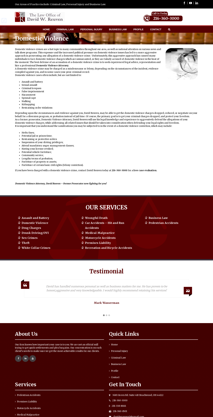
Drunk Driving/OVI (35, 233)
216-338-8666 (117, 406)
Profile (114, 370)
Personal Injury (119, 351)
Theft (25, 242)
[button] (104, 315)
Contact (115, 377)
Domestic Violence (35, 223)
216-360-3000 (166, 18)
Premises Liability (98, 242)
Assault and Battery (35, 218)
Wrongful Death (96, 218)
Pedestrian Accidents (163, 223)
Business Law (158, 218)
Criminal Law (118, 357)
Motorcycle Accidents (100, 237)
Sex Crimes (30, 237)
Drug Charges (31, 228)
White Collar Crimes (36, 247)
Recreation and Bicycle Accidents (108, 247)
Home (114, 344)
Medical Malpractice (100, 233)
